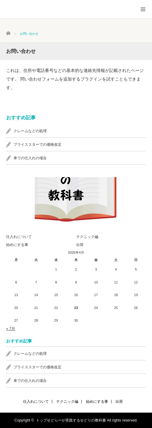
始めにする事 (17, 245)
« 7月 (10, 329)
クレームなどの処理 (30, 131)
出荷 (80, 245)
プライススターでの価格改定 (37, 144)
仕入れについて (19, 237)
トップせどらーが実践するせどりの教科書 (71, 420)
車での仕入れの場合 (30, 158)
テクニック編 (87, 237)
